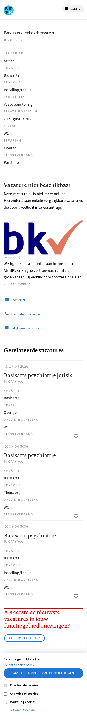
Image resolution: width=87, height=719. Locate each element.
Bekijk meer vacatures (22, 328)
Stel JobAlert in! (24, 638)
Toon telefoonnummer (22, 314)
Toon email (15, 300)
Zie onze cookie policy (19, 665)
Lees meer (17, 284)
